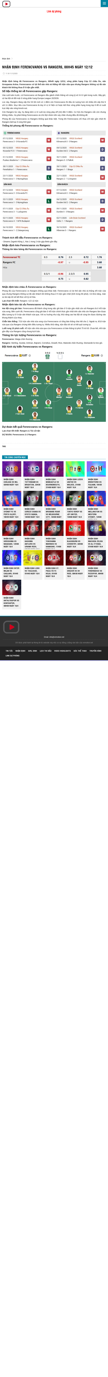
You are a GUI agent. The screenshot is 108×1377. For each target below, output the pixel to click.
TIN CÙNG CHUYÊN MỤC (15, 457)
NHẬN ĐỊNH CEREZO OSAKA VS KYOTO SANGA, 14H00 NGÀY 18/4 (33, 512)
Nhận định (6, 58)
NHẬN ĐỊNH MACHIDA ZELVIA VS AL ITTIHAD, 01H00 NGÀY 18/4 (95, 542)
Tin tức (9, 650)
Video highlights (62, 650)
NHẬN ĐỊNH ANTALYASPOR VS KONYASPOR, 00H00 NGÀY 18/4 (11, 601)
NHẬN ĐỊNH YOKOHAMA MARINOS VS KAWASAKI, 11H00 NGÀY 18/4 (53, 543)
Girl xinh (32, 650)
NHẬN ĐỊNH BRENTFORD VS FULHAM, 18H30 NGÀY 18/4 (95, 483)
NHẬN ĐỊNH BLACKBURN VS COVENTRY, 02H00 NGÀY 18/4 (75, 542)
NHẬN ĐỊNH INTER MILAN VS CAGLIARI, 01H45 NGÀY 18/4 (11, 572)
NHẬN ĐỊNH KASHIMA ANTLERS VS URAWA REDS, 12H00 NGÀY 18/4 (32, 543)
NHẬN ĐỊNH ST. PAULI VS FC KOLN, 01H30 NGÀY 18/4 (52, 572)
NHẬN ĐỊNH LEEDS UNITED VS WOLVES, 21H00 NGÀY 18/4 (75, 483)
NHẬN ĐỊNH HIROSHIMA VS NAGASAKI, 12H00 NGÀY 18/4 (11, 542)
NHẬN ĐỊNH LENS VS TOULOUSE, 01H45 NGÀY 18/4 (32, 571)
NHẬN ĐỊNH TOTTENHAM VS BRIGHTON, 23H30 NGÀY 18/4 (32, 483)
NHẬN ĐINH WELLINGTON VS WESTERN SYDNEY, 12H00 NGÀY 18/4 (95, 513)
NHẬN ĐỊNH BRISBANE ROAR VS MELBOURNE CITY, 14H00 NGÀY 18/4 (53, 513)
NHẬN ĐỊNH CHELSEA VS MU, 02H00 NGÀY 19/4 (11, 482)
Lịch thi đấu (45, 650)
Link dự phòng (54, 11)
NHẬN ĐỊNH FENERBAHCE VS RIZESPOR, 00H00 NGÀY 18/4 (95, 572)
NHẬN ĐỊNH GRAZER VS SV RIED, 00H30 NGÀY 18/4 (75, 572)
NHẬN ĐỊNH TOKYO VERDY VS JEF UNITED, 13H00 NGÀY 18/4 (74, 512)
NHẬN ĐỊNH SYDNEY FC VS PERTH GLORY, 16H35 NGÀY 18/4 (11, 512)
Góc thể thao (80, 650)
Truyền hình (95, 650)
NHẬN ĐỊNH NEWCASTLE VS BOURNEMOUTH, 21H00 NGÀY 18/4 (53, 483)
